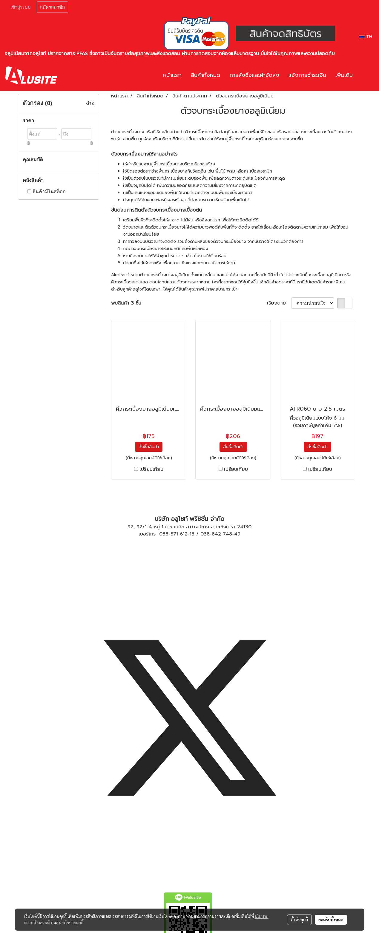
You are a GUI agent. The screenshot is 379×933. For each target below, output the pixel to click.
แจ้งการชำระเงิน (307, 75)
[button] (366, 75)
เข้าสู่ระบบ (20, 7)
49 (237, 534)
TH (365, 37)
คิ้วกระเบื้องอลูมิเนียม (324, 275)
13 (192, 534)
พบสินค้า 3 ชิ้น (126, 303)
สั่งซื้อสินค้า (149, 447)
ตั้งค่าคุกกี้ (299, 919)
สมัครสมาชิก (52, 7)
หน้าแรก (172, 75)
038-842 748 (216, 534)
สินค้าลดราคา (278, 282)
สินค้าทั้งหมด (205, 75)
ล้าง (90, 103)
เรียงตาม (279, 303)
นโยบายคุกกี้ (72, 922)
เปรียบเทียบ (151, 469)
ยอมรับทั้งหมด (330, 919)
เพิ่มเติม (344, 75)
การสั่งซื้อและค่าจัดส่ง (254, 75)
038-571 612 (173, 534)
